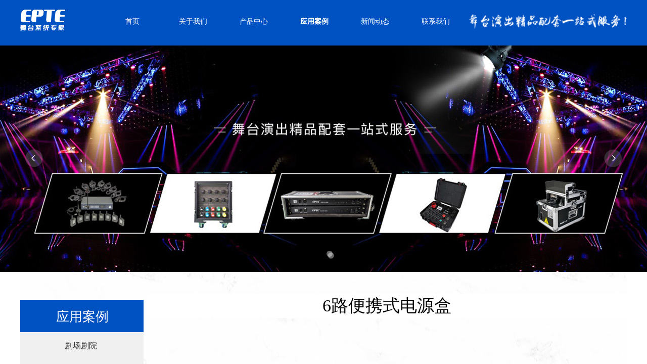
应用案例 (314, 21)
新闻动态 (375, 21)
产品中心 (254, 21)
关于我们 (193, 21)
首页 (132, 21)
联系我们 (436, 21)
